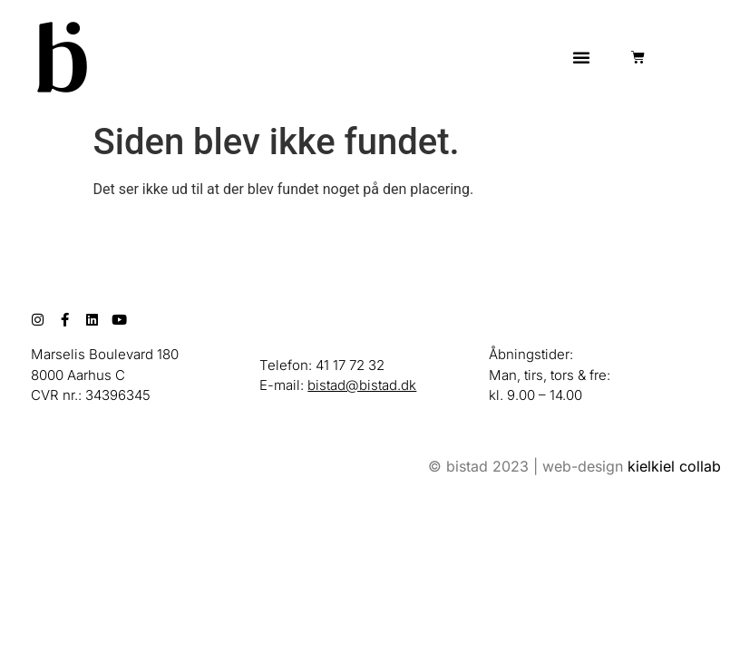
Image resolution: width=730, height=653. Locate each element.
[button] (581, 57)
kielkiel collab (674, 466)
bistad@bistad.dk (361, 385)
